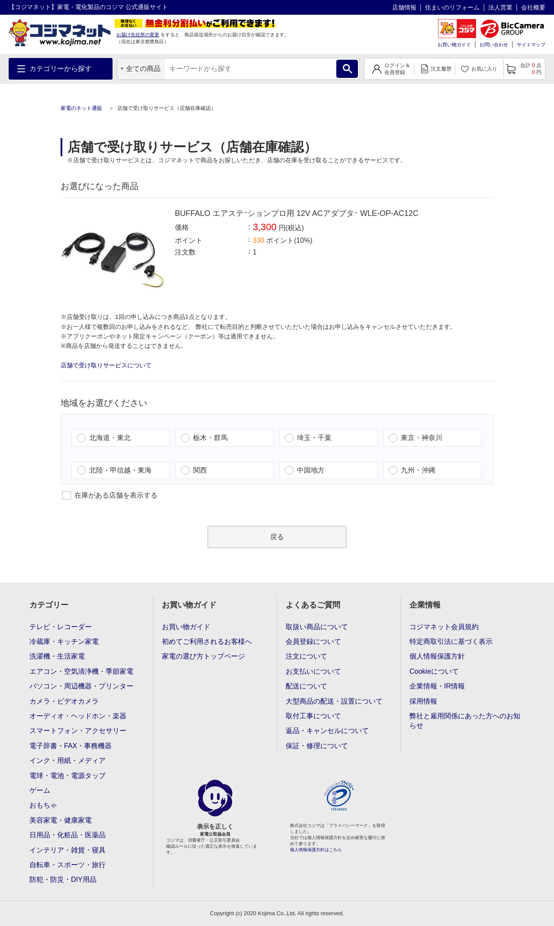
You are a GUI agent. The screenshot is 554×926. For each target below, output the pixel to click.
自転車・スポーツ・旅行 (67, 864)
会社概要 (533, 7)
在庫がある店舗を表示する (110, 495)
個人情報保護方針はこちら (316, 849)
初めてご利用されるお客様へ (207, 641)
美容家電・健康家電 (60, 820)
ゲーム (39, 790)
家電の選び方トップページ (203, 656)
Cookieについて (434, 671)
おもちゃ (43, 805)
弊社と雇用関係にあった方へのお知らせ (464, 720)
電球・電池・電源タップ (67, 775)
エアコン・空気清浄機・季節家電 (81, 671)
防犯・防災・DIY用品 (63, 879)
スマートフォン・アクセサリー (77, 730)
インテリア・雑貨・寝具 (67, 850)
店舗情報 (404, 7)
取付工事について (313, 716)
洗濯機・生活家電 (57, 656)
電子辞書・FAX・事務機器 (70, 745)
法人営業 (500, 7)
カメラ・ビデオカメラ (64, 701)
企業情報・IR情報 (437, 686)
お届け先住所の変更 (137, 34)
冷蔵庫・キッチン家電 (64, 641)
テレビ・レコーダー (60, 626)
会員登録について (313, 641)
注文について (306, 656)
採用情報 (423, 701)
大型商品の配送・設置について (334, 701)
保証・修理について (317, 745)
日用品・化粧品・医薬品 (67, 835)
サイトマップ (531, 44)
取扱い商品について (317, 626)
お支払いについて (313, 671)
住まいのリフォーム (452, 7)
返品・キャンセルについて (327, 730)
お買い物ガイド (454, 44)
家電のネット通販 (82, 108)
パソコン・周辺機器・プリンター (81, 686)
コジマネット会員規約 (444, 626)
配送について (306, 686)
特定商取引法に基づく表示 (451, 641)
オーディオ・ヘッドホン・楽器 (77, 716)
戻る (277, 536)
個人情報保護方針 (437, 656)
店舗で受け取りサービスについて (106, 365)
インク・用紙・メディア (67, 760)
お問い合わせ (494, 44)
